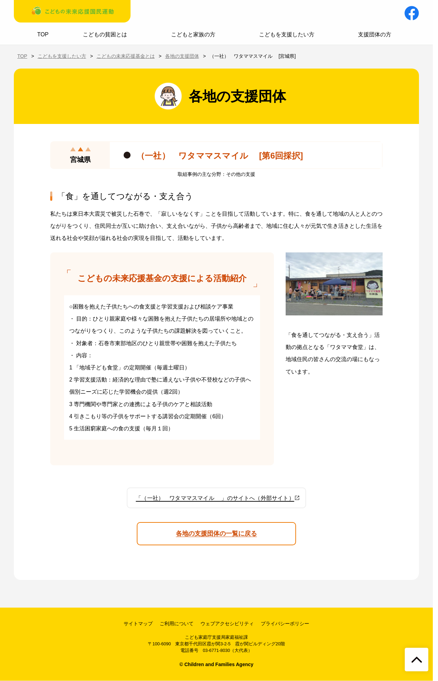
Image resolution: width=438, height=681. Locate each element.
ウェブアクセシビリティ (227, 623)
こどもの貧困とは (105, 34)
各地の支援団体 (182, 56)
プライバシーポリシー (285, 623)
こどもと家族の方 (193, 34)
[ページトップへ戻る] (416, 659)
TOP (43, 34)
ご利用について (177, 623)
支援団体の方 (374, 34)
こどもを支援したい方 (286, 34)
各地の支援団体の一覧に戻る (216, 533)
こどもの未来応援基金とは (126, 56)
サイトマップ (138, 623)
